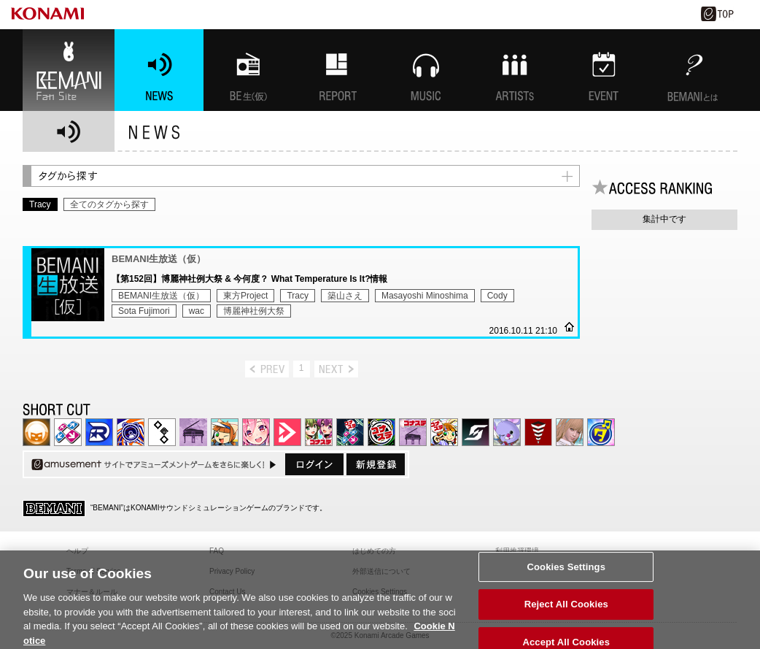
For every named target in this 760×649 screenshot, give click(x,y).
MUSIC (425, 70)
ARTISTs (514, 70)
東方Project (245, 296)
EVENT (603, 70)
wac (196, 311)
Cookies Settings (566, 574)
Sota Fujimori (144, 311)
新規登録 (375, 464)
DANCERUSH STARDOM (99, 432)
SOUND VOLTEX (256, 432)
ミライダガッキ (601, 432)
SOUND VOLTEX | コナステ (475, 432)
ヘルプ (77, 551)
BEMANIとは (692, 70)
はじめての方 (374, 551)
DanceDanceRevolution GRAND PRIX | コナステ (350, 432)
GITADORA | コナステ (381, 432)
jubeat (162, 432)
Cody (497, 296)
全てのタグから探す (109, 204)
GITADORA (130, 432)
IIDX (36, 432)
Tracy (298, 296)
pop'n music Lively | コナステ (444, 432)
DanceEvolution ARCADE (569, 432)
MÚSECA (538, 432)
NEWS (159, 70)
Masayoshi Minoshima (424, 296)
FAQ (216, 551)
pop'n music (225, 432)
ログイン (314, 464)
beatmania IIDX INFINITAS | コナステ (319, 432)
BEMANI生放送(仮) (247, 70)
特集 (336, 70)
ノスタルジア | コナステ (413, 432)
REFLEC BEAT (507, 432)
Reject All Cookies (566, 612)
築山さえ (344, 296)
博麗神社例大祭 (253, 311)
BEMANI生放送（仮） (161, 296)
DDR (68, 432)
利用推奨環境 (517, 551)
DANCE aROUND (287, 432)
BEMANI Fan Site (69, 70)
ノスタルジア (193, 432)
